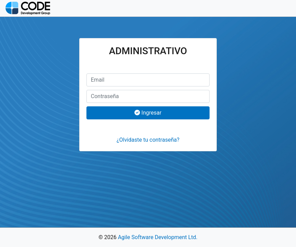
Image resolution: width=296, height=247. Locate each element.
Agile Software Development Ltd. (158, 237)
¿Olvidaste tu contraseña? (148, 140)
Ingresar (147, 112)
